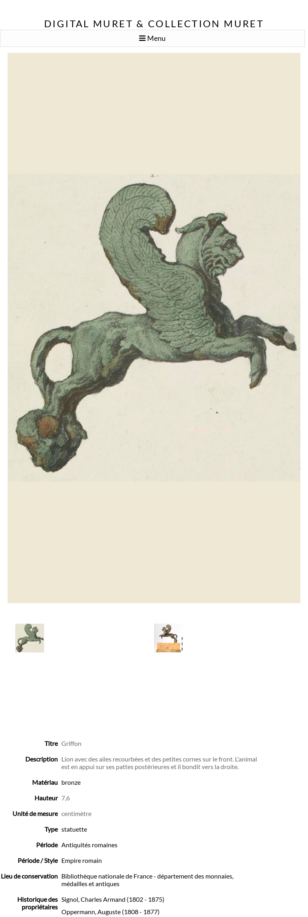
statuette (74, 829)
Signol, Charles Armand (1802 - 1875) (112, 899)
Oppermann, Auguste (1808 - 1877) (110, 911)
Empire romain (81, 860)
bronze (71, 782)
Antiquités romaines (89, 844)
